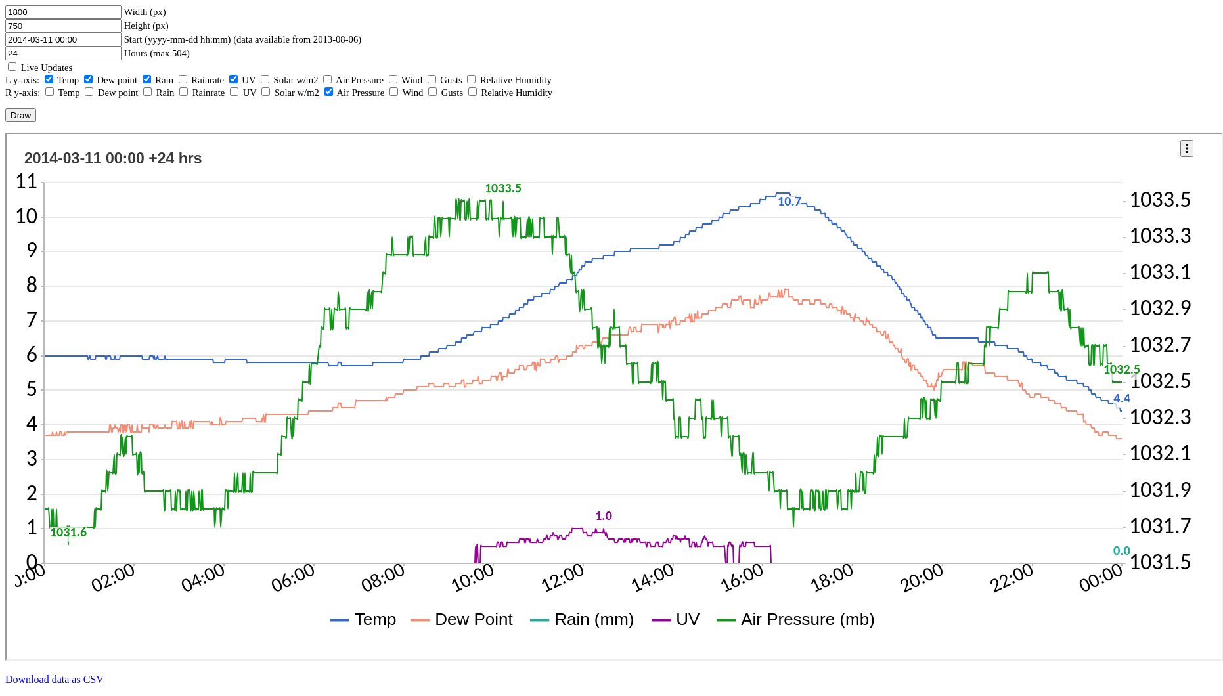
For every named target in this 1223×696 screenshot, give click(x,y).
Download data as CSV (54, 679)
